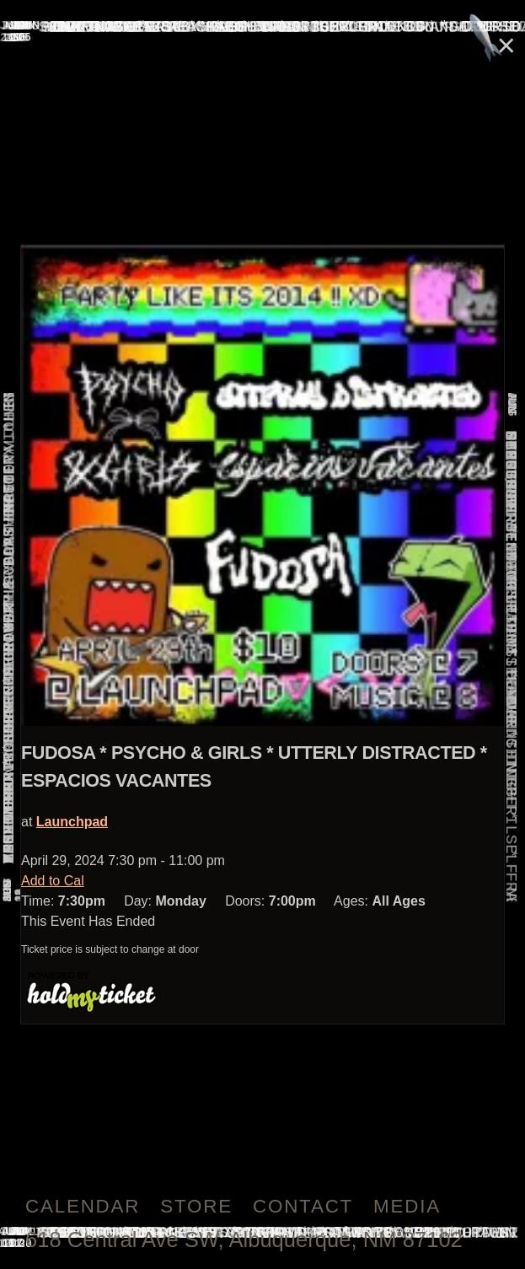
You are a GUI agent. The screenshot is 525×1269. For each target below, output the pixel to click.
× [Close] (506, 45)
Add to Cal (52, 881)
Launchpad (72, 822)
